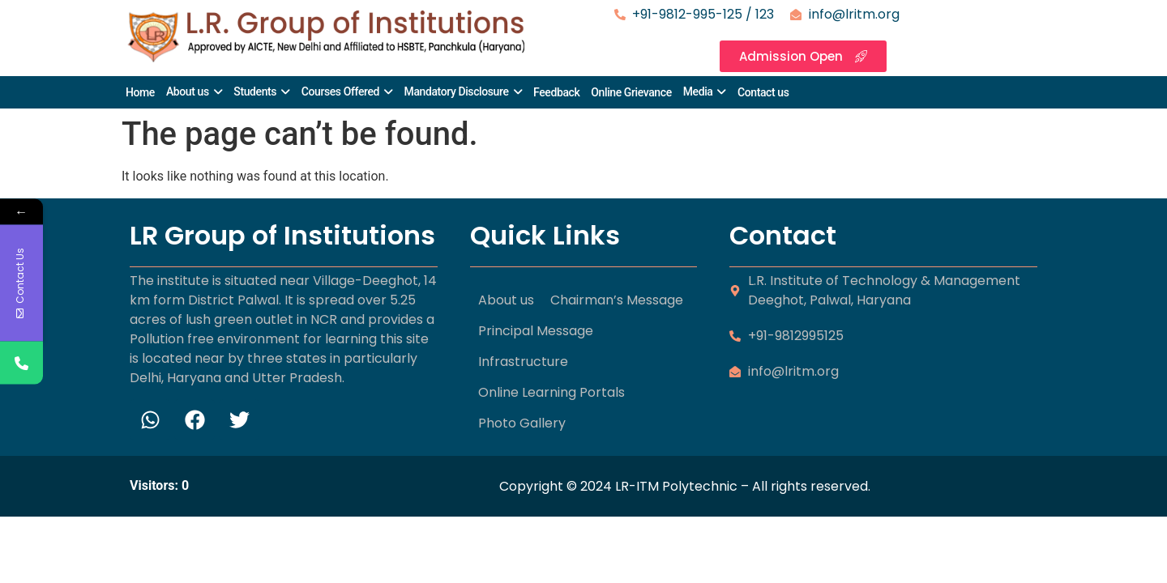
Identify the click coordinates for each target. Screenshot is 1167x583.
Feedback (556, 92)
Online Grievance (631, 92)
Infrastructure (523, 361)
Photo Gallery (522, 423)
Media (698, 91)
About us (187, 91)
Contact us (763, 92)
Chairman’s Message (616, 300)
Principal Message (535, 330)
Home (140, 92)
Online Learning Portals (551, 392)
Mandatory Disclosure (456, 91)
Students (254, 91)
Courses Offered (340, 91)
